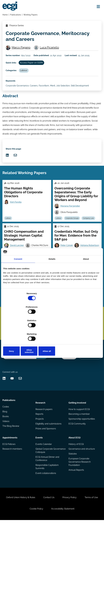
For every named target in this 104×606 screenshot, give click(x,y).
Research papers (44, 481)
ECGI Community (76, 497)
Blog (5, 486)
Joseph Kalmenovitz (71, 339)
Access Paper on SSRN (34, 73)
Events (39, 509)
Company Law (62, 253)
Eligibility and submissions (49, 497)
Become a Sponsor (89, 418)
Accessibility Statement (75, 591)
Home (5, 15)
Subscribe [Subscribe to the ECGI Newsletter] (66, 376)
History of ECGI (75, 517)
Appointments (10, 509)
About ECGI (74, 509)
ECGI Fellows (9, 517)
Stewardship (11, 349)
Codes (6, 481)
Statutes (72, 527)
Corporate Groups (74, 247)
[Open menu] (97, 7)
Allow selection (52, 331)
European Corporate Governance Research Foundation (79, 536)
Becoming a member (79, 486)
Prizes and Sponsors (46, 502)
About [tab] (86, 280)
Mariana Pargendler (71, 234)
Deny (19, 331)
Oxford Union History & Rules (29, 578)
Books (6, 491)
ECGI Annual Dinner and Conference (47, 532)
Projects (40, 491)
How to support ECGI (79, 481)
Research (41, 473)
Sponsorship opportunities (81, 491)
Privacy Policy (82, 578)
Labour (26, 82)
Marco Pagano (23, 52)
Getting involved (77, 473)
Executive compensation (77, 349)
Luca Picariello (47, 54)
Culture (20, 343)
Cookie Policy (47, 591)
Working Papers (32, 15)
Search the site (10, 411)
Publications (16, 15)
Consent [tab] (18, 280)
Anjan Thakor (18, 336)
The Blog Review (11, 502)
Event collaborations (46, 548)
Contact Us (59, 578)
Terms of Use (23, 591)
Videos (6, 497)
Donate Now (66, 418)
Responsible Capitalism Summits (47, 541)
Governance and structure (81, 522)
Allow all (85, 331)
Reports (40, 486)
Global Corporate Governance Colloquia (47, 524)
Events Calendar (44, 517)
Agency (31, 343)
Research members (13, 522)
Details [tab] (52, 280)
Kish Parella (17, 230)
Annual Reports (76, 544)
